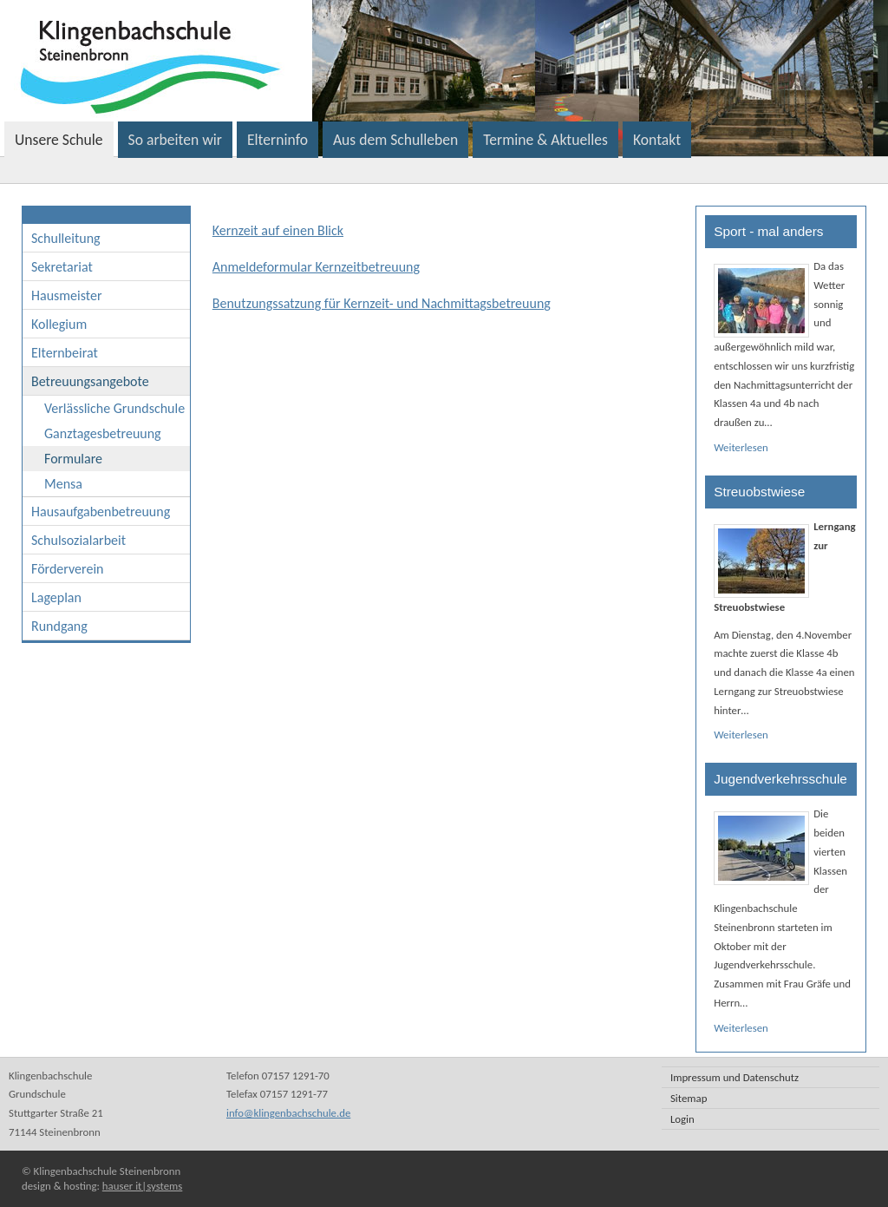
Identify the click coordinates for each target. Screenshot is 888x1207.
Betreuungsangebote (90, 381)
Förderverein (67, 569)
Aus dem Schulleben (395, 139)
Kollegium (59, 324)
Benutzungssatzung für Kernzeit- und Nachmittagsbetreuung (381, 303)
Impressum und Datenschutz (734, 1077)
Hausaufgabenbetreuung (100, 511)
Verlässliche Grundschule (114, 408)
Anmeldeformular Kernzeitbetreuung (316, 267)
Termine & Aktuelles (545, 139)
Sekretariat (62, 267)
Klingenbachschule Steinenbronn (367, 61)
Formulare (73, 458)
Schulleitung (66, 238)
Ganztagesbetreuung (102, 433)
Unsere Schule (59, 139)
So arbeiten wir (175, 139)
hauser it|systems (142, 1185)
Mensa (63, 484)
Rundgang (59, 626)
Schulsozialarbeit (78, 540)
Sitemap (688, 1098)
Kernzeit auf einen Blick (277, 230)
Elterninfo (277, 139)
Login (682, 1118)
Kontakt (657, 139)
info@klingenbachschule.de (288, 1112)
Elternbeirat (64, 352)
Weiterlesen (741, 447)
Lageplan (56, 597)
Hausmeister (66, 295)
